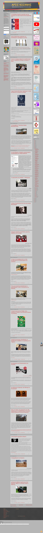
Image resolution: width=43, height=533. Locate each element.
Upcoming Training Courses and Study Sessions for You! (6, 73)
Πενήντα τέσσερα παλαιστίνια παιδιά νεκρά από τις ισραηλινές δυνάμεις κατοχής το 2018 (21, 60)
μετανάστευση (5, 513)
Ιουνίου (35, 192)
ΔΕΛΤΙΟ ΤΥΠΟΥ (14, 121)
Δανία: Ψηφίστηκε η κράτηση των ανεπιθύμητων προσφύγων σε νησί (19, 37)
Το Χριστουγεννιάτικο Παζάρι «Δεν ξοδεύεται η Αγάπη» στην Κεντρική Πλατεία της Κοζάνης (21, 312)
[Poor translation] (2, 523)
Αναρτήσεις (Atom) (15, 506)
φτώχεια (4, 517)
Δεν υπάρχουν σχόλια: (23, 31)
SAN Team (5, 514)
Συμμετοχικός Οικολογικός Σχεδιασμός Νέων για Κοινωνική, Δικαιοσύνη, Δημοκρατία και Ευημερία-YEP (6, 79)
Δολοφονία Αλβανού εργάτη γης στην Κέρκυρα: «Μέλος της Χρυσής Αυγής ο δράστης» (19, 483)
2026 (34, 140)
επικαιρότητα (5, 512)
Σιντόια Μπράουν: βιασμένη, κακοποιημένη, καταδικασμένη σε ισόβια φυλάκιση (21, 153)
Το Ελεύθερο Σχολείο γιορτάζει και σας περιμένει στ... (37, 150)
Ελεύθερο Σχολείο (14, 32)
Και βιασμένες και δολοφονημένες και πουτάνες (37, 176)
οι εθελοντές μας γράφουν (6, 511)
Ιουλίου (35, 191)
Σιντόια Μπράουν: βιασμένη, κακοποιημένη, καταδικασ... (36, 161)
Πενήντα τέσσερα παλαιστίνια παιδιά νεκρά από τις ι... (37, 154)
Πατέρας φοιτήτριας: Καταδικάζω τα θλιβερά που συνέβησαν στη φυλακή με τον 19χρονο (21, 341)
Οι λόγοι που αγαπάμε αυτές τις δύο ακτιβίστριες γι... (37, 169)
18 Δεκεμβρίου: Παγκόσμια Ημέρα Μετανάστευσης (37, 158)
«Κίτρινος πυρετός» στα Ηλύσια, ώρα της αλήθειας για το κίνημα (20, 232)
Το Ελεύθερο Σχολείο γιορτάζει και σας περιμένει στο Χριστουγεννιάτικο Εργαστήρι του (21, 15)
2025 (34, 141)
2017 (34, 198)
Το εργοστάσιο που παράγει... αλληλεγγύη (20, 177)
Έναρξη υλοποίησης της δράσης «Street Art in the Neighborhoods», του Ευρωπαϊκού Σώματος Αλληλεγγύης (6, 76)
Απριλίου (36, 194)
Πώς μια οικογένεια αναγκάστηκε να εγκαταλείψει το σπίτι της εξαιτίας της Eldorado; (20, 287)
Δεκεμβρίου (36, 148)
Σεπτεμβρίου (36, 189)
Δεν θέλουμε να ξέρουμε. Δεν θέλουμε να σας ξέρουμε (36, 179)
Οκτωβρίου (36, 188)
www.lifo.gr (13, 357)
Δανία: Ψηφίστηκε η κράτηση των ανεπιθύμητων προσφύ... (36, 152)
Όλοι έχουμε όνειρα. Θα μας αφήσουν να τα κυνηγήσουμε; (6, 63)
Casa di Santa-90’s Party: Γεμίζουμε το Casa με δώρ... (37, 156)
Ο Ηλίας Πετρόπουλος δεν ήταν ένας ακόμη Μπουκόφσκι (37, 165)
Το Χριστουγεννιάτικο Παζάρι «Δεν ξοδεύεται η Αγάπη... (37, 172)
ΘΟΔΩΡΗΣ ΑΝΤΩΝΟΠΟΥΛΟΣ (14, 274)
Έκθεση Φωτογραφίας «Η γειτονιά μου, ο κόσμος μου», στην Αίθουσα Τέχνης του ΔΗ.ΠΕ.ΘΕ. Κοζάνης (6, 66)
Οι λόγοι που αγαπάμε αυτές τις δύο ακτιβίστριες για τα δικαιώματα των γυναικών (19, 260)
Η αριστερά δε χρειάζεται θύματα (18, 436)
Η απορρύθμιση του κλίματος (17, 457)
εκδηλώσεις (17, 121)
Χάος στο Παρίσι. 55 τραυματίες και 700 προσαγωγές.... (37, 181)
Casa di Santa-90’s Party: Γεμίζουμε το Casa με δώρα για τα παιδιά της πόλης (21, 92)
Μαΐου (35, 193)
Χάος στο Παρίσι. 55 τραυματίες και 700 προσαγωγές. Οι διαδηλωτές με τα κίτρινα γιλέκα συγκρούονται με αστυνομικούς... (20, 411)
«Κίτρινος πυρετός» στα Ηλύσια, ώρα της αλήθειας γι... (37, 167)
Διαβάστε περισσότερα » (13, 452)
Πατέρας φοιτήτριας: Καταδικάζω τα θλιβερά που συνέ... (37, 174)
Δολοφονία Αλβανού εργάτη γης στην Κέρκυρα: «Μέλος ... (37, 186)
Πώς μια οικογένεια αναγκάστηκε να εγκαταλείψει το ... (37, 171)
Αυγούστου (36, 190)
